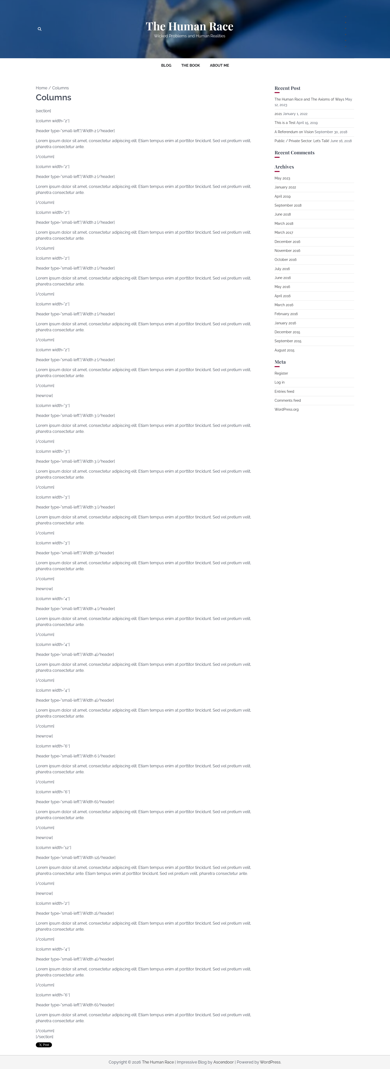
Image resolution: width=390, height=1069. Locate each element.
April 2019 (283, 196)
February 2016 (286, 314)
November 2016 (287, 251)
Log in (280, 382)
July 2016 (282, 269)
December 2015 (287, 332)
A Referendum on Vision (294, 132)
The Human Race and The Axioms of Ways (309, 99)
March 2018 (284, 223)
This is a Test (285, 123)
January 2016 (285, 323)
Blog (166, 65)
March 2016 (284, 305)
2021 (278, 114)
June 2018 (283, 214)
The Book (190, 65)
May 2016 (282, 287)
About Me (219, 65)
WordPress (270, 1062)
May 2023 (282, 178)
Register (281, 373)
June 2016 (283, 278)
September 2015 (288, 341)
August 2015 (284, 350)
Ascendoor (223, 1062)
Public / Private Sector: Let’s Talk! (302, 141)
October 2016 (285, 260)
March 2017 (284, 232)
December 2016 (287, 242)
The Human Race (190, 26)
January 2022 (285, 187)
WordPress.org (287, 409)
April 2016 (283, 296)
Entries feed (284, 392)
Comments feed (288, 400)
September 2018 (288, 205)
